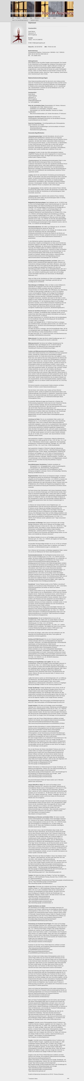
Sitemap (35, 1078)
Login (68, 1078)
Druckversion (31, 1078)
